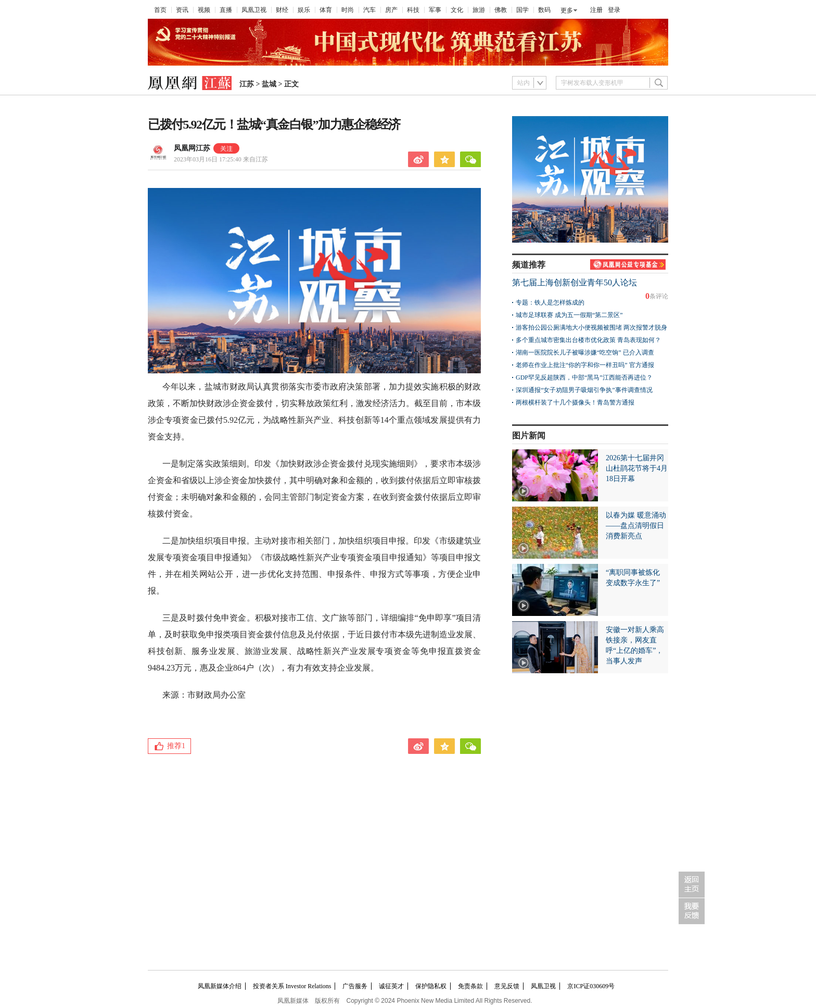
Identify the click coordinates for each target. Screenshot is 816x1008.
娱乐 (304, 10)
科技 (413, 10)
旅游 (479, 10)
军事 (435, 10)
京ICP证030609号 (591, 986)
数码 (544, 10)
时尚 (347, 10)
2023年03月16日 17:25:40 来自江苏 (221, 159)
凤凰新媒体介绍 (219, 986)
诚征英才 (391, 986)
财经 (282, 10)
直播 (226, 10)
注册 (596, 10)
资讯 (182, 10)
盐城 (269, 84)
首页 (160, 10)
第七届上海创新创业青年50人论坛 (574, 282)
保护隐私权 (431, 986)
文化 (457, 10)
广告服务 (354, 986)
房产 (391, 10)
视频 (204, 10)
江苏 (246, 84)
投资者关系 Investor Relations (292, 986)
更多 (566, 10)
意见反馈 (506, 986)
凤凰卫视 (253, 10)
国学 (522, 10)
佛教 (500, 10)
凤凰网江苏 (192, 148)
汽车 (369, 10)
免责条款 (470, 986)
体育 (326, 10)
